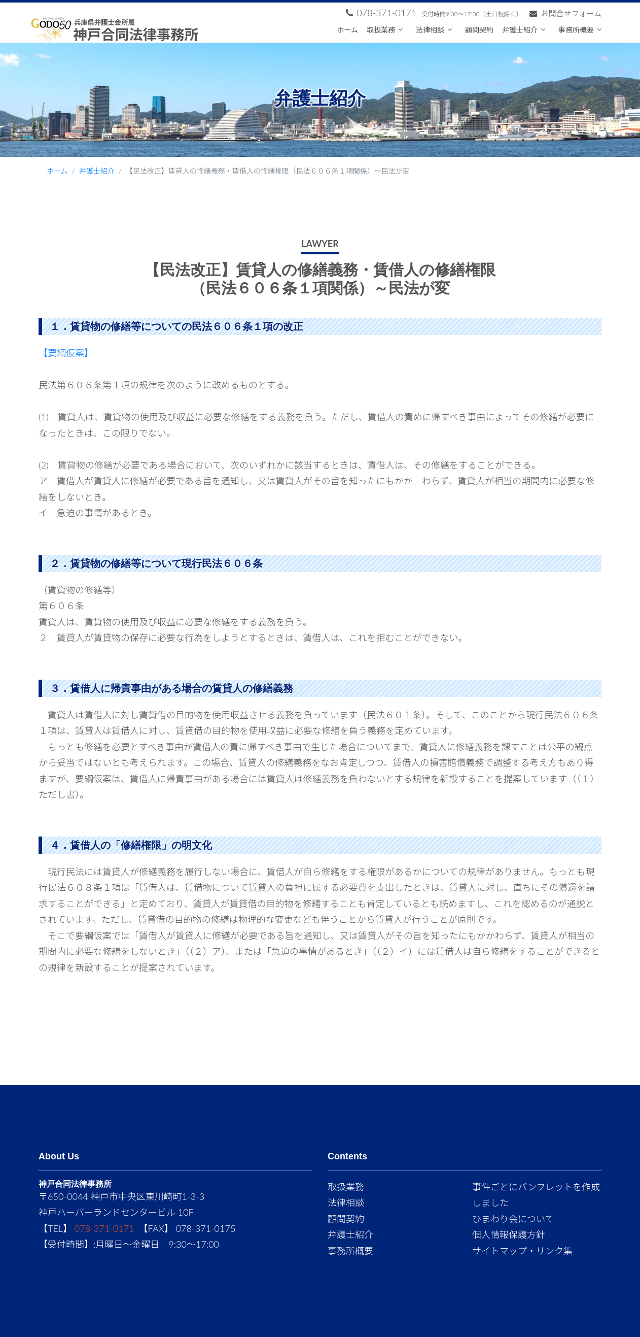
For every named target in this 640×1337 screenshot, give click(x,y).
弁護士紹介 (520, 29)
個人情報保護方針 (508, 1234)
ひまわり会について (513, 1218)
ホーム (347, 29)
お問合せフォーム (565, 13)
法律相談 (430, 29)
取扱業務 (381, 29)
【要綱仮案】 (66, 352)
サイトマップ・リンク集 (522, 1250)
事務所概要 (576, 29)
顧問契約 (479, 29)
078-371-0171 (104, 1228)
